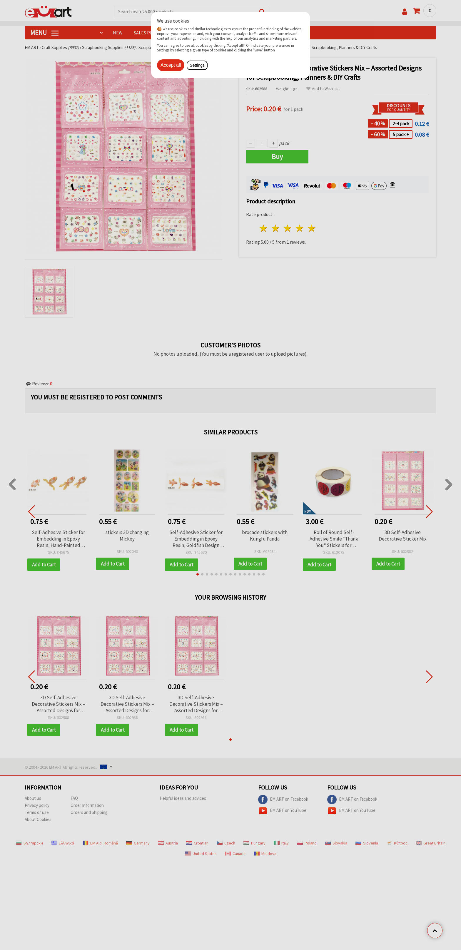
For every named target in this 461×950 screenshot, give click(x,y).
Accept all (171, 65)
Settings (197, 65)
